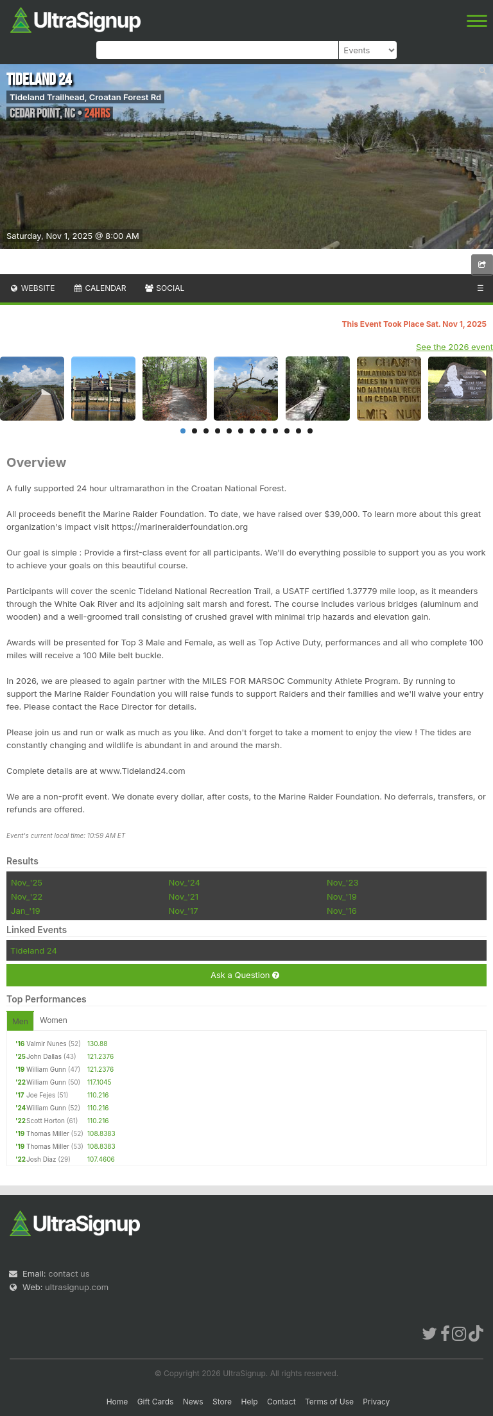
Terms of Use (329, 1401)
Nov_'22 (26, 896)
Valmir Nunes (46, 1043)
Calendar (99, 288)
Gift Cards (155, 1401)
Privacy (376, 1401)
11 (298, 430)
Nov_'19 (342, 896)
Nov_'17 (183, 910)
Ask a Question (245, 975)
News (193, 1401)
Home (117, 1401)
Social (164, 288)
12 (310, 430)
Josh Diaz (41, 1159)
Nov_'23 (342, 882)
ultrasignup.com (76, 1287)
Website (32, 288)
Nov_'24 (184, 882)
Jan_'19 (25, 910)
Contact (281, 1401)
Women (53, 1020)
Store (222, 1401)
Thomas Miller (47, 1133)
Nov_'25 (26, 882)
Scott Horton (45, 1120)
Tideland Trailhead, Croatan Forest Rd (85, 97)
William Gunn (46, 1069)
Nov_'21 (183, 896)
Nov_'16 (342, 910)
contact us (68, 1273)
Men (20, 1021)
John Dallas (44, 1056)
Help (249, 1401)
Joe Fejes (40, 1095)
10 (287, 430)
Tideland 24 (33, 950)
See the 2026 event (454, 347)
